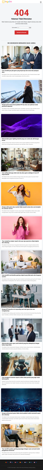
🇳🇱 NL (25, 462)
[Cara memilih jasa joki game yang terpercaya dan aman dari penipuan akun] (21, 57)
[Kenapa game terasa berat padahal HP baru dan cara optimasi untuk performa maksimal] (21, 91)
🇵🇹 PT (6, 462)
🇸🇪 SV (30, 462)
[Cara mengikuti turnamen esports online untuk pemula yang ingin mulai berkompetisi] (21, 364)
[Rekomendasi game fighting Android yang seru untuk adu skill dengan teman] (21, 125)
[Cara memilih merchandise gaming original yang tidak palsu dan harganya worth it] (21, 262)
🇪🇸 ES (21, 462)
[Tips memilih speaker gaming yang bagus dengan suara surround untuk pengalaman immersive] (21, 435)
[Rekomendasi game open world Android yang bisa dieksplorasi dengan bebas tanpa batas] (21, 330)
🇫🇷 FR (35, 462)
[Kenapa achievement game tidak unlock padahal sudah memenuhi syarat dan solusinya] (21, 400)
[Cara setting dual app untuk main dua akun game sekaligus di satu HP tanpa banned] (21, 159)
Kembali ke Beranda (21, 32)
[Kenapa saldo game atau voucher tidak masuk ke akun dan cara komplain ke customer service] (21, 193)
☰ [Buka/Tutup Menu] (41, 2)
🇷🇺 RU (11, 462)
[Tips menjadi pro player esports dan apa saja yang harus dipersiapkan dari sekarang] (21, 228)
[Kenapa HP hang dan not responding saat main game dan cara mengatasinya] (21, 296)
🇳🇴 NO (16, 462)
